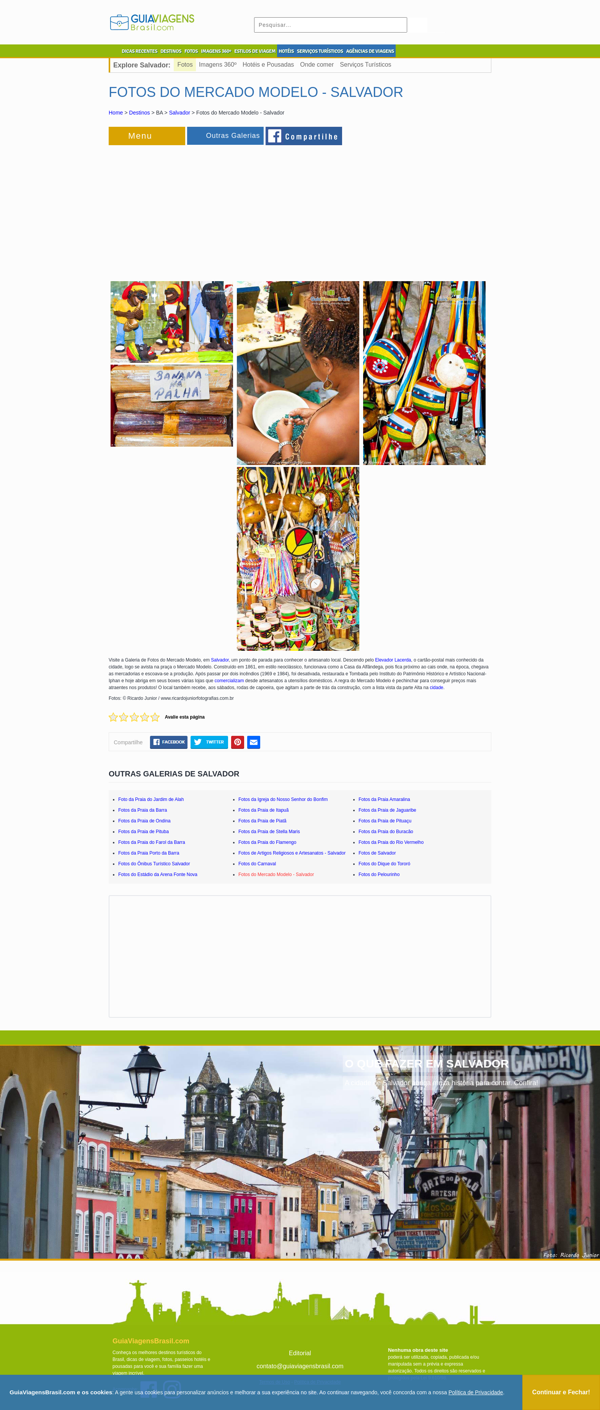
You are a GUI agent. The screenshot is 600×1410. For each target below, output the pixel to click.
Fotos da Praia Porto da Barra (148, 853)
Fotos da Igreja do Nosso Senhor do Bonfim (283, 799)
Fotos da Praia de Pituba (143, 831)
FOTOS (191, 51)
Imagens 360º (217, 64)
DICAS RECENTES (139, 51)
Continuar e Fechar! (561, 1392)
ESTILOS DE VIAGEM (255, 51)
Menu (140, 136)
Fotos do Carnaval (257, 863)
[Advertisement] (192, 208)
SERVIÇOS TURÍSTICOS (320, 51)
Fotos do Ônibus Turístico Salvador (154, 863)
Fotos (185, 64)
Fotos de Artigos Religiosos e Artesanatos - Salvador (292, 853)
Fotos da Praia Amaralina (384, 799)
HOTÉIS (286, 51)
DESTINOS (170, 51)
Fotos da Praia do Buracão (386, 831)
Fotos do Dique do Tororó (384, 863)
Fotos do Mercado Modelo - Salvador (276, 874)
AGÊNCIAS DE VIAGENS (370, 51)
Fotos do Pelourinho (379, 874)
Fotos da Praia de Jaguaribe (387, 810)
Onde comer (317, 64)
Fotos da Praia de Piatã (262, 821)
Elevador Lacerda (393, 660)
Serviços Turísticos (365, 64)
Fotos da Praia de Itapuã (263, 810)
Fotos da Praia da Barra (142, 810)
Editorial (300, 1353)
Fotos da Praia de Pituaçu (385, 821)
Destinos (139, 113)
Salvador (179, 113)
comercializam (229, 680)
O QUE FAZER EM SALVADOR (427, 1063)
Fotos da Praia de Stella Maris (269, 831)
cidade (436, 687)
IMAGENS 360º (216, 51)
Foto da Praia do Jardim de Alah (151, 799)
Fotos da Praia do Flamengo (267, 842)
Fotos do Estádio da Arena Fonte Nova (157, 874)
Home (116, 113)
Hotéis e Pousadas (268, 64)
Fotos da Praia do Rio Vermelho (391, 842)
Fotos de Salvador (377, 853)
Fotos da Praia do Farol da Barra (151, 842)
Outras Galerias (233, 135)
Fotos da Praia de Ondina (144, 821)
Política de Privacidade (475, 1392)
